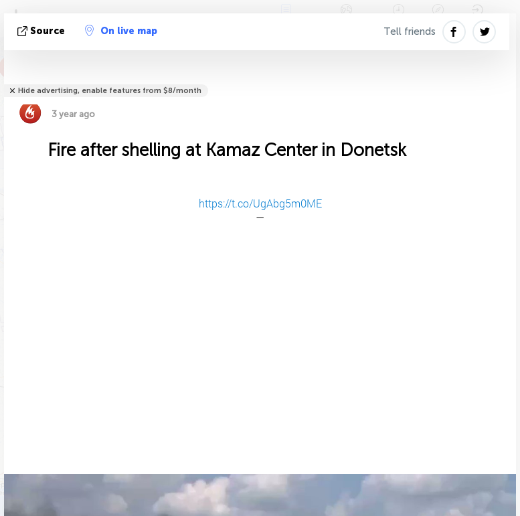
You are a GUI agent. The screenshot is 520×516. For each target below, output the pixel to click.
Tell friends (409, 31)
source (42, 31)
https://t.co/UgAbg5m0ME (260, 203)
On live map (121, 31)
